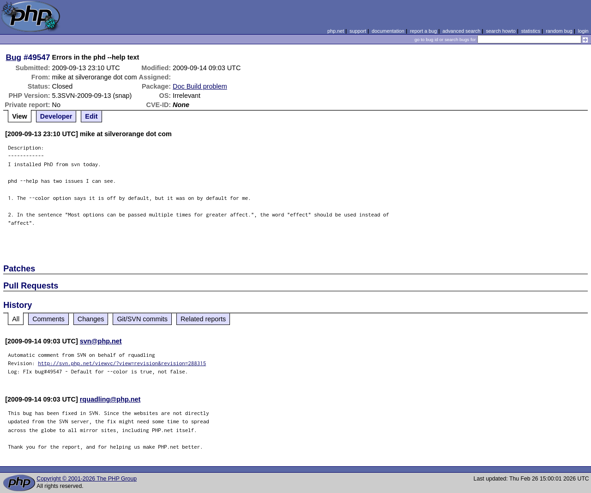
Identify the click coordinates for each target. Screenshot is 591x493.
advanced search (461, 31)
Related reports (203, 319)
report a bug (423, 31)
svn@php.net (101, 341)
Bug (14, 57)
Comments (48, 319)
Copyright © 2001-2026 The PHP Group (86, 478)
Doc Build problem (200, 86)
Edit (91, 116)
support (358, 31)
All (15, 319)
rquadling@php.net (110, 399)
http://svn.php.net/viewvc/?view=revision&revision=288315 (122, 363)
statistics (530, 31)
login (583, 31)
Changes (91, 319)
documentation (388, 31)
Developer (56, 116)
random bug (559, 31)
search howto (500, 31)
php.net (335, 31)
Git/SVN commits (142, 319)
